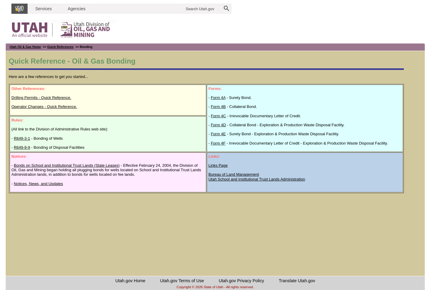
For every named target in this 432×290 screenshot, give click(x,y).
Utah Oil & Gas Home (25, 47)
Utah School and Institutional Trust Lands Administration (256, 179)
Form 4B (218, 106)
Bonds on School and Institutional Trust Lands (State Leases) (67, 165)
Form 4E (218, 134)
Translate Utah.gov (297, 280)
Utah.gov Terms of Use (182, 280)
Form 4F (218, 143)
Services (43, 8)
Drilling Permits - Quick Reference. (41, 97)
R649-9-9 (22, 147)
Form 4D (218, 125)
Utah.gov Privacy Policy (241, 280)
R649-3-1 (22, 138)
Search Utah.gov (200, 9)
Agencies (77, 8)
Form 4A (218, 97)
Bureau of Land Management (233, 174)
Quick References (60, 47)
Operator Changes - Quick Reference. (44, 106)
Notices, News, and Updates (38, 183)
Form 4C (218, 116)
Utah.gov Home (130, 280)
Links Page (218, 165)
